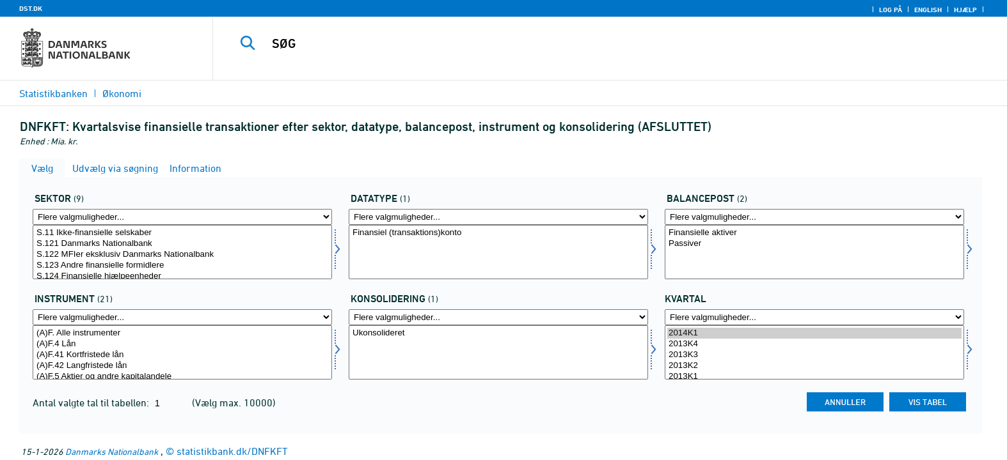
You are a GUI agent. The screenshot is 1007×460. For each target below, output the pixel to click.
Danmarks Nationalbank (111, 451)
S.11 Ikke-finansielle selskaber (182, 232)
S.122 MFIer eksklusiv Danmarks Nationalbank (182, 254)
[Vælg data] (498, 252)
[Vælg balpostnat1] (814, 252)
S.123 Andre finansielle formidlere (182, 265)
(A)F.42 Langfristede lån (182, 365)
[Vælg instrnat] (182, 352)
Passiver (814, 243)
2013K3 (814, 354)
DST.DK (30, 8)
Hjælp (965, 9)
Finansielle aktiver (814, 232)
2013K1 (814, 376)
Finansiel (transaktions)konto (498, 232)
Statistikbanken (53, 93)
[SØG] (580, 43)
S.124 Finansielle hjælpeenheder (182, 276)
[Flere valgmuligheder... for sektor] (182, 217)
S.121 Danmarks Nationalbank (182, 243)
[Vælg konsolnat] (498, 352)
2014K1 (814, 333)
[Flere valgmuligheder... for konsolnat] (498, 317)
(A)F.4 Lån (182, 344)
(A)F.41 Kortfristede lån (182, 354)
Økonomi (121, 93)
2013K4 (814, 344)
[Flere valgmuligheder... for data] (498, 217)
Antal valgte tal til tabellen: (92, 402)
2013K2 (814, 365)
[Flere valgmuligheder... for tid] (814, 317)
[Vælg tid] (814, 352)
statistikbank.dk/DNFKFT (232, 451)
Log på (890, 9)
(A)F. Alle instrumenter (182, 333)
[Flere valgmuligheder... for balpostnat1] (814, 217)
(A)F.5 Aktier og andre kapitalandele (182, 376)
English (928, 9)
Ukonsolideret (498, 333)
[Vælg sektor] (182, 252)
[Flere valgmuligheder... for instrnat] (182, 317)
